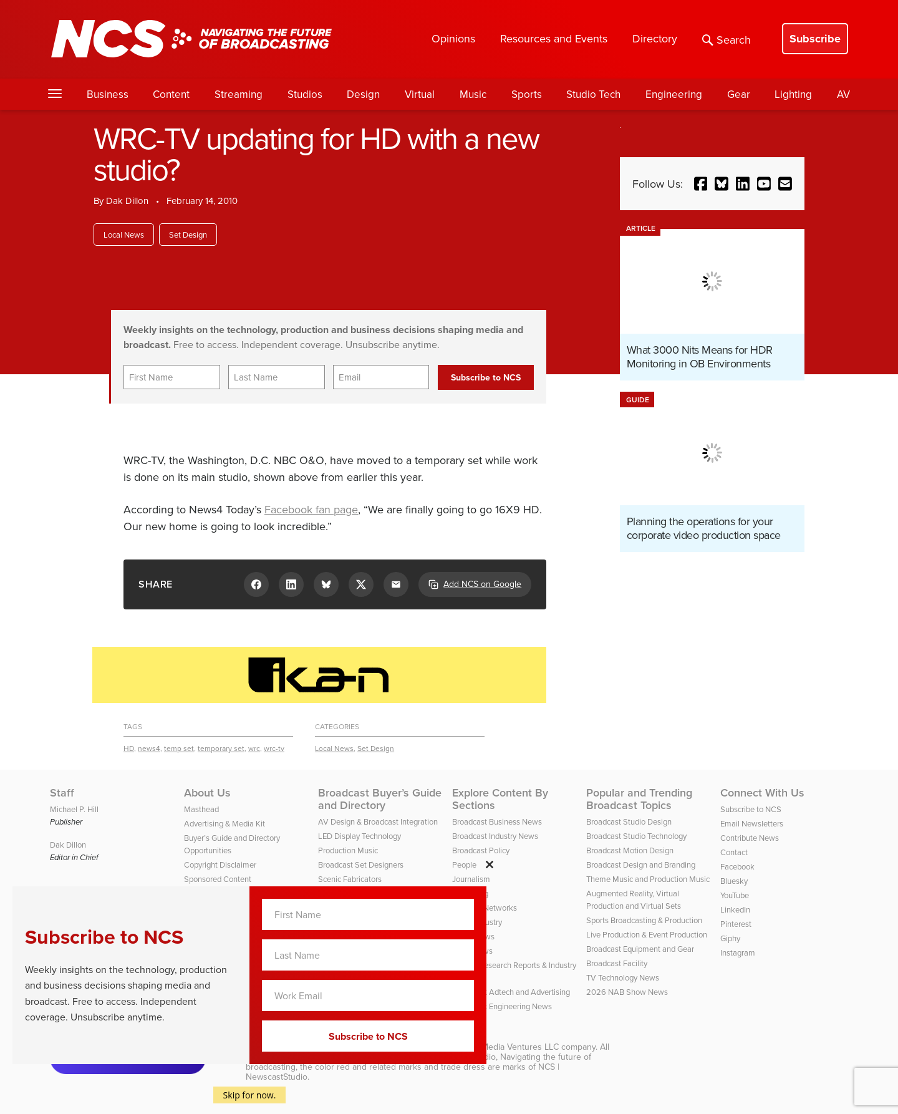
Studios (304, 94)
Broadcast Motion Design (630, 850)
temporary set (221, 748)
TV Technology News (622, 977)
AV (843, 94)
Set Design (188, 234)
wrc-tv (274, 748)
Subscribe (815, 39)
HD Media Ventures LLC (512, 1046)
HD (128, 748)
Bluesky (734, 880)
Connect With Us (762, 793)
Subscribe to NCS (750, 809)
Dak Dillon (127, 200)
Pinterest (735, 923)
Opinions (453, 38)
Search (726, 39)
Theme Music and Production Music (648, 878)
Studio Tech (593, 94)
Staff (62, 793)
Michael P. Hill (74, 809)
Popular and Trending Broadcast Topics (639, 799)
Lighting (793, 94)
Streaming (239, 94)
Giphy (730, 938)
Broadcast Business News (497, 821)
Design (363, 94)
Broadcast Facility (616, 963)
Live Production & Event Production (646, 934)
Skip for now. (249, 1095)
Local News (124, 234)
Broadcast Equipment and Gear (640, 948)
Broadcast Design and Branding (640, 864)
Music (473, 94)
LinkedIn (735, 909)
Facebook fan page (311, 509)
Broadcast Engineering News (502, 1006)
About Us (207, 793)
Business (107, 94)
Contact (734, 852)
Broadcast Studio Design (629, 821)
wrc (254, 748)
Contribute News (749, 837)
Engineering (673, 94)
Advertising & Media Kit (224, 823)
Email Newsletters (751, 823)
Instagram (737, 952)
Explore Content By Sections (500, 799)
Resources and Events (553, 38)
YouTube (734, 895)
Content (171, 94)
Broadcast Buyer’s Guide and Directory (380, 799)
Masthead (201, 809)
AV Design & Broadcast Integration (378, 821)
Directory (654, 38)
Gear (738, 94)
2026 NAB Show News (627, 991)
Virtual (420, 94)
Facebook (737, 866)
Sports (526, 94)
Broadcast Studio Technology (636, 835)
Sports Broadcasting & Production (644, 920)
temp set (179, 748)
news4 (149, 748)
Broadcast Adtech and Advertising (511, 991)
